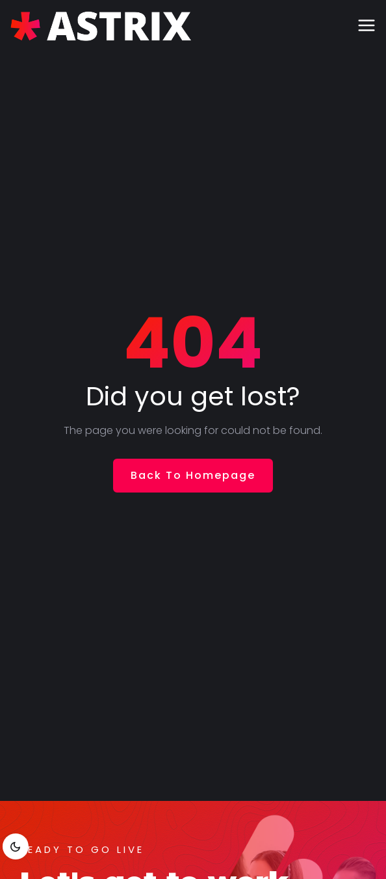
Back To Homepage (193, 475)
